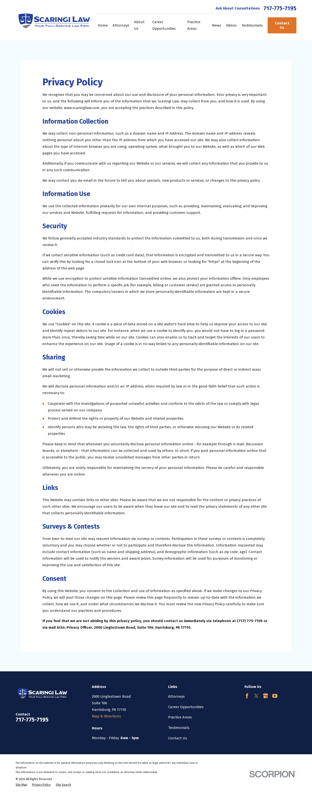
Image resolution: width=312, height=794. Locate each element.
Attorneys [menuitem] (121, 25)
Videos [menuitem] (231, 25)
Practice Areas (180, 717)
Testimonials (178, 727)
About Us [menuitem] (139, 25)
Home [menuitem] (103, 25)
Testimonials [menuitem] (252, 25)
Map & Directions (106, 716)
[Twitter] (256, 695)
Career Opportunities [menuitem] (164, 25)
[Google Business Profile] (265, 695)
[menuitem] (21, 785)
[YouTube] (274, 695)
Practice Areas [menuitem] (193, 25)
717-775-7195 (279, 8)
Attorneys (176, 696)
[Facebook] (247, 695)
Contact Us (282, 25)
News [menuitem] (216, 25)
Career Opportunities (186, 707)
